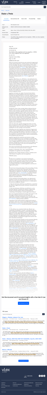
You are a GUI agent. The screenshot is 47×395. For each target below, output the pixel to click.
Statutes (37, 385)
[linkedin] (44, 376)
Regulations (26, 384)
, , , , (23, 288)
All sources (3, 387)
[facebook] (42, 376)
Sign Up (44, 3)
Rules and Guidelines (28, 385)
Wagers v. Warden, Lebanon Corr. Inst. (12, 317)
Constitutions (15, 385)
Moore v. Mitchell (7, 349)
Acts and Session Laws (5, 385)
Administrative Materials (28, 382)
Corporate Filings (38, 384)
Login (39, 2)
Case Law (14, 382)
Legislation (3, 382)
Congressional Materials (17, 384)
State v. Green (6, 328)
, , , (23, 254)
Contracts (3, 384)
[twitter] (40, 376)
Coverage (27, 2)
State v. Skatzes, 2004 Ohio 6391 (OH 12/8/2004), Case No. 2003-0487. (22, 339)
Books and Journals (38, 382)
